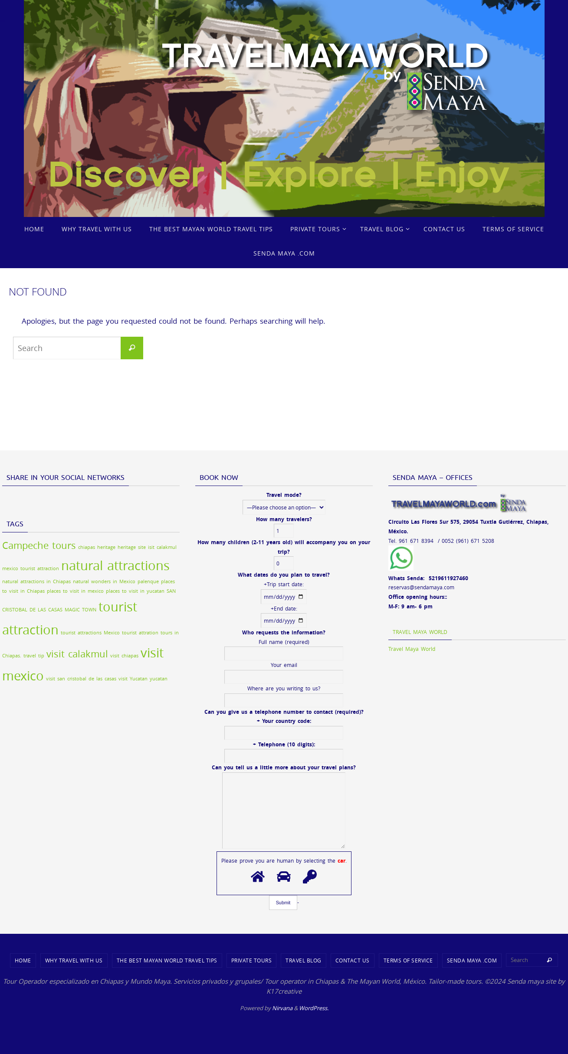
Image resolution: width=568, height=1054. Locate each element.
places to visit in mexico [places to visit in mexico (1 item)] (75, 591)
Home (23, 960)
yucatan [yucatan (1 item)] (158, 679)
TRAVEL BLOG (304, 960)
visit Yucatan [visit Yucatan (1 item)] (133, 679)
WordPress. (313, 1008)
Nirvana (282, 1008)
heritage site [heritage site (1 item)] (132, 547)
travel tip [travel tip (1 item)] (33, 656)
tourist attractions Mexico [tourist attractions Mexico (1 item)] (90, 633)
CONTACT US (352, 960)
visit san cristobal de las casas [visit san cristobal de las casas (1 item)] (81, 679)
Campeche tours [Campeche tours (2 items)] (39, 545)
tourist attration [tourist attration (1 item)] (140, 633)
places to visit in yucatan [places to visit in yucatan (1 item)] (135, 591)
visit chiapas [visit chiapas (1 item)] (124, 656)
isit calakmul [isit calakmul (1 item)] (162, 547)
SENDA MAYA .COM (472, 960)
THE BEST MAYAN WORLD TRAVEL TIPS (167, 960)
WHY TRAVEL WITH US (74, 960)
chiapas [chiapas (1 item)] (86, 547)
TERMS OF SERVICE (408, 960)
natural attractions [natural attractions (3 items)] (115, 565)
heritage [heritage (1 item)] (106, 547)
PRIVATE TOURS (251, 960)
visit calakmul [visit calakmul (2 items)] (77, 653)
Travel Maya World (420, 631)
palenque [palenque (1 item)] (148, 581)
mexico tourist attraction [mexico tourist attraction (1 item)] (30, 568)
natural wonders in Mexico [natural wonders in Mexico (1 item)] (104, 581)
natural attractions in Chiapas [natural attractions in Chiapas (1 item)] (36, 581)
